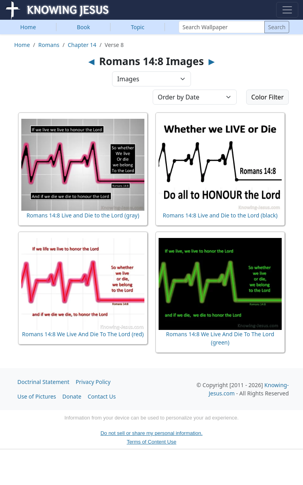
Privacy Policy (93, 382)
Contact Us (102, 396)
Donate (71, 396)
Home (28, 27)
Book (83, 27)
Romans (48, 45)
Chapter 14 (82, 45)
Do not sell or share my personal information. (152, 433)
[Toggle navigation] (287, 10)
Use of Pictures (36, 396)
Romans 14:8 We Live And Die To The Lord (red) (83, 334)
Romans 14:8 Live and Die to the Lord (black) (220, 215)
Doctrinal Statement (43, 382)
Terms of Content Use (151, 442)
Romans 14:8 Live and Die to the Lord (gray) (82, 215)
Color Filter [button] (267, 97)
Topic (137, 27)
